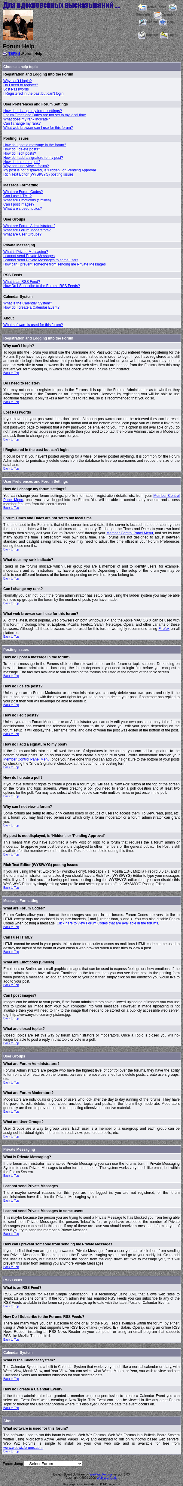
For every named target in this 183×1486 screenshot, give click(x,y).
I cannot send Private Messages (29, 256)
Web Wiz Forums (101, 1474)
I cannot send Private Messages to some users (40, 260)
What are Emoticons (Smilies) (27, 200)
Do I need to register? (20, 85)
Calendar (164, 14)
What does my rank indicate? (26, 119)
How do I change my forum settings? (32, 111)
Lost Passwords (16, 89)
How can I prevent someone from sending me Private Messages (54, 264)
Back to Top (11, 373)
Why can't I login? (17, 81)
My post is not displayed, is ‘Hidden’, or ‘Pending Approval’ (49, 170)
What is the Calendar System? (27, 303)
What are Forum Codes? (23, 192)
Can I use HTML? (17, 196)
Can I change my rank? (22, 123)
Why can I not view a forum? (26, 166)
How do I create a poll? (21, 162)
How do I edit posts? (19, 153)
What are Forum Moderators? (26, 230)
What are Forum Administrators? (29, 226)
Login (168, 35)
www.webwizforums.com (23, 1448)
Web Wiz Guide (107, 1477)
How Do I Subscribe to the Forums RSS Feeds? (41, 286)
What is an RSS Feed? (21, 282)
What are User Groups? (22, 234)
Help (166, 22)
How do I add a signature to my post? (33, 158)
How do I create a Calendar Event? (31, 307)
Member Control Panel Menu (129, 533)
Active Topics (152, 7)
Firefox (163, 629)
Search (148, 22)
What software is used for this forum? (33, 325)
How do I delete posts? (21, 149)
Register (148, 35)
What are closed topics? (22, 208)
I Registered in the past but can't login (33, 93)
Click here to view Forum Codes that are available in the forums (107, 923)
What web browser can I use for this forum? (38, 128)
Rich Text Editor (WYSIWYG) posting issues (38, 174)
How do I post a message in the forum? (34, 145)
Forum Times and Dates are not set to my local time (44, 115)
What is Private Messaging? (25, 252)
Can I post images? (18, 204)
